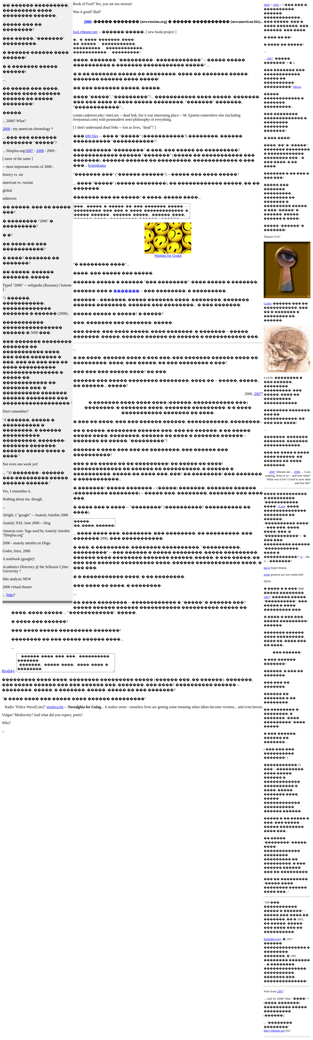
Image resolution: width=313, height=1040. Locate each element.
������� (126, 294)
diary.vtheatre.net (274, 1030)
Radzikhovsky (272, 939)
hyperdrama (97, 165)
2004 (267, 5)
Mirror (297, 86)
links (10, 595)
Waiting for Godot (168, 258)
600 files (91, 136)
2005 (276, 5)
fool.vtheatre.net (85, 32)
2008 (40, 151)
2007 (29, 151)
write (267, 574)
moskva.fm (55, 715)
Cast (281, 506)
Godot (267, 303)
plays (267, 568)
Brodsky (8, 679)
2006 (6, 129)
